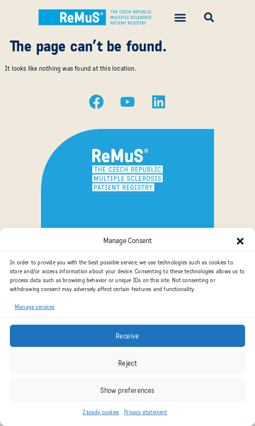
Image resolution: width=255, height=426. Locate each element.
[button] (240, 241)
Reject (127, 363)
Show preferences (127, 390)
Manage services (34, 306)
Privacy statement (145, 412)
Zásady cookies (101, 412)
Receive (127, 336)
